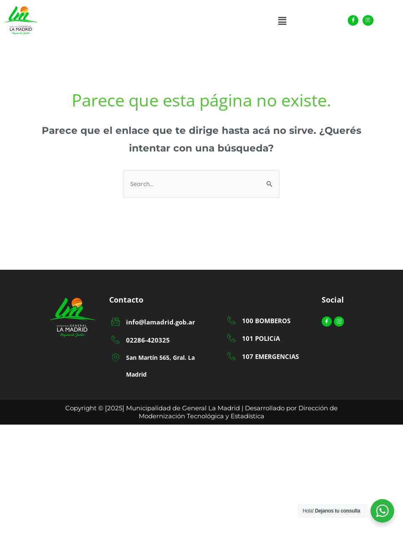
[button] (282, 21)
